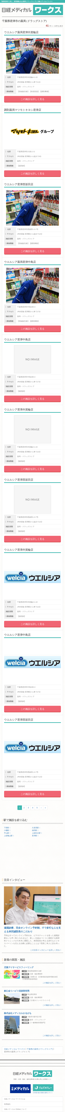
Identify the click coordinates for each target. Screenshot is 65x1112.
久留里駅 (36, 828)
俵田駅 (35, 830)
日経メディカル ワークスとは (14, 1099)
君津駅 (35, 836)
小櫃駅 (7, 830)
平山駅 (7, 833)
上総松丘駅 (37, 833)
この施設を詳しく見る (32, 99)
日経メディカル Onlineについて (15, 1109)
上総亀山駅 (9, 836)
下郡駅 (7, 828)
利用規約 (7, 1104)
